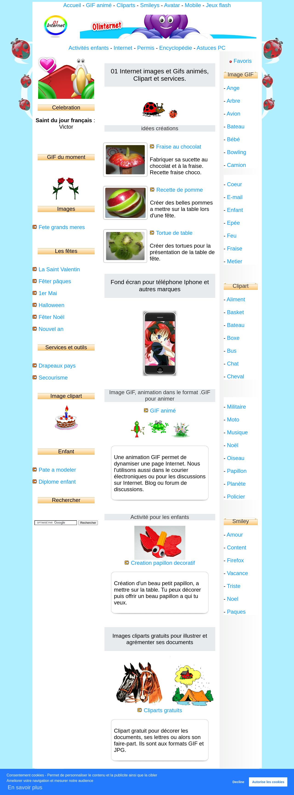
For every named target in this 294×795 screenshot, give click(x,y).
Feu (231, 236)
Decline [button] (238, 782)
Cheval (235, 376)
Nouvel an (51, 329)
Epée (233, 223)
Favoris (243, 61)
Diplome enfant (57, 482)
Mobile (193, 5)
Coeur (234, 184)
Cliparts (126, 5)
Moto (233, 419)
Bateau (235, 126)
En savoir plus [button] (25, 787)
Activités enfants (89, 48)
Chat (233, 363)
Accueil (72, 5)
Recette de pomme (179, 190)
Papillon (236, 471)
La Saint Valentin (59, 269)
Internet (123, 48)
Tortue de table (174, 233)
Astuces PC (211, 48)
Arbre (233, 101)
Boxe (233, 338)
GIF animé (99, 5)
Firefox (235, 560)
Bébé (233, 139)
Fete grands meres (62, 227)
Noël (232, 445)
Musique (237, 432)
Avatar (172, 5)
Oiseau (235, 458)
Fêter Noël (51, 317)
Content (236, 547)
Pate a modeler (57, 470)
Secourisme (53, 377)
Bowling (236, 152)
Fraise (234, 248)
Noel (232, 599)
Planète (236, 484)
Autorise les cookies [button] (268, 782)
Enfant (235, 210)
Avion (233, 114)
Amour (235, 535)
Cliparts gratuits (163, 710)
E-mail (235, 197)
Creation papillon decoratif (163, 563)
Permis (145, 48)
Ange (233, 88)
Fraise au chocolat (178, 147)
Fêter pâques (55, 281)
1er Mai (48, 293)
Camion (236, 165)
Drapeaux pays (57, 366)
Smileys (149, 5)
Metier (234, 261)
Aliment (236, 299)
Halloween (51, 305)
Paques (236, 612)
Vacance (237, 573)
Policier (236, 496)
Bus (231, 351)
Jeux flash (218, 5)
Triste (233, 586)
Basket (235, 312)
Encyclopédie (175, 48)
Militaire (236, 407)
